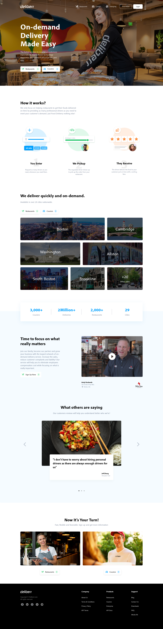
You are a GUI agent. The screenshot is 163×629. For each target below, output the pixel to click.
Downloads (125, 7)
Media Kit (134, 615)
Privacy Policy (86, 606)
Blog (132, 598)
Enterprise (109, 606)
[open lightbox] (112, 356)
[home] (27, 6)
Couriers (109, 602)
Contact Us (135, 602)
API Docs (109, 610)
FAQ (132, 610)
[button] (24, 444)
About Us (85, 598)
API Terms (85, 610)
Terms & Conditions (88, 602)
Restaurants (110, 598)
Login (138, 7)
